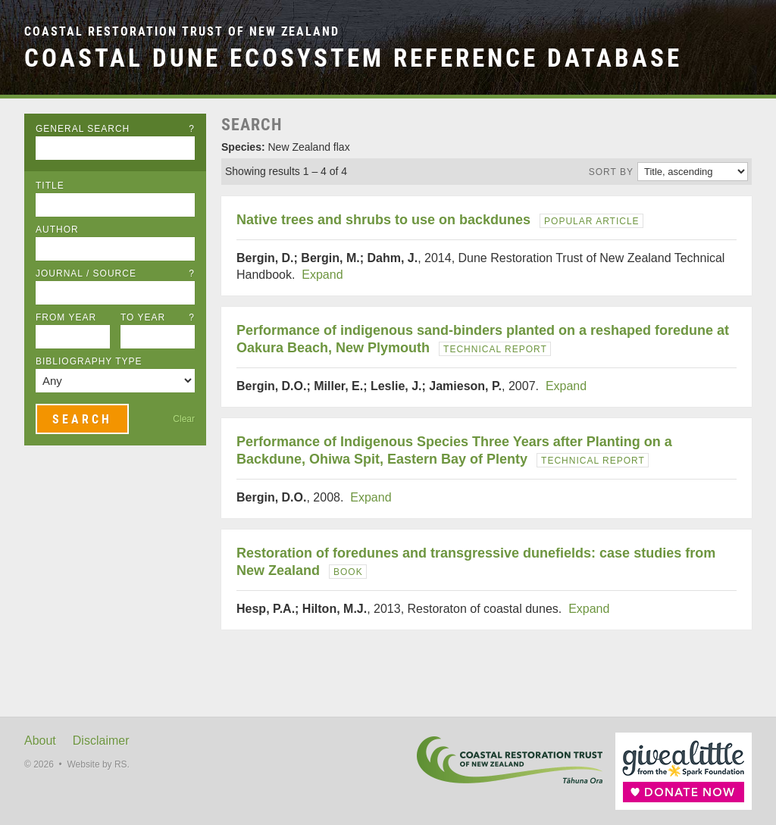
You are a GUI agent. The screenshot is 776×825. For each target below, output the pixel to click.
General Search (115, 128)
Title (50, 185)
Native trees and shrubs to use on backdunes (383, 219)
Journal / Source (115, 273)
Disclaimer (101, 740)
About (40, 740)
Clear (184, 419)
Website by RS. (98, 764)
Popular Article (591, 221)
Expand (322, 274)
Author (57, 229)
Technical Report (495, 349)
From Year (66, 317)
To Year (157, 317)
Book (348, 572)
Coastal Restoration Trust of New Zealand (182, 31)
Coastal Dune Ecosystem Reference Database (353, 58)
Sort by (611, 172)
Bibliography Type (89, 361)
